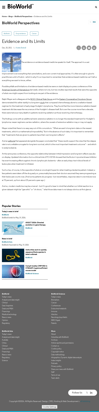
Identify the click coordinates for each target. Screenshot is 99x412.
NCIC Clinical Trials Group (41, 99)
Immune (54, 311)
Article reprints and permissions (62, 343)
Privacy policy (56, 366)
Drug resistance (21, 33)
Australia (5, 340)
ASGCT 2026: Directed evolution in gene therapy (36, 223)
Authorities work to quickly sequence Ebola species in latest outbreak (36, 252)
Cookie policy (56, 349)
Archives (54, 340)
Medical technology (9, 314)
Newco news (6, 317)
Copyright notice (57, 351)
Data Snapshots (7, 305)
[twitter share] (78, 48)
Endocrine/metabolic (59, 308)
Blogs (11, 16)
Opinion (5, 320)
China (4, 343)
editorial (11, 141)
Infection (54, 314)
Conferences (56, 305)
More (53, 331)
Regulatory (6, 323)
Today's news (6, 297)
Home (4, 16)
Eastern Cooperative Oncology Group (75, 99)
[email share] (89, 48)
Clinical (4, 302)
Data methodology (58, 354)
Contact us (55, 346)
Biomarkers (55, 300)
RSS (94, 22)
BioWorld (7, 33)
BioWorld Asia (7, 242)
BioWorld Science (32, 273)
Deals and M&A (7, 308)
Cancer (34, 33)
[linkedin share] (84, 48)
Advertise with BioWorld (60, 337)
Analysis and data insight (10, 300)
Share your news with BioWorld (62, 369)
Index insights (56, 360)
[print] (94, 48)
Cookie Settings (49, 407)
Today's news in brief (10, 211)
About (53, 334)
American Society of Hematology (16, 89)
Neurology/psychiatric (59, 317)
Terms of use (55, 375)
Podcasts (54, 363)
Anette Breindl (21, 48)
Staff (52, 372)
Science (5, 360)
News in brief (7, 238)
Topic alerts (55, 378)
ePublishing (85, 401)
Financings (6, 311)
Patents (53, 323)
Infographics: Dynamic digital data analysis (66, 357)
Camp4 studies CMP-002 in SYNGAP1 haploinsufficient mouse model (36, 268)
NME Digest (55, 320)
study (42, 102)
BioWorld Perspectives (23, 16)
